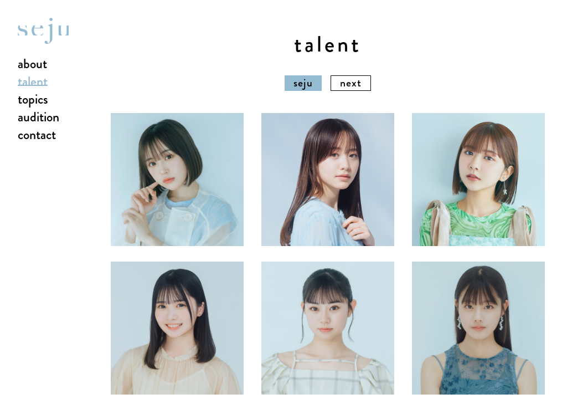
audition (38, 117)
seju (303, 83)
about (32, 64)
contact (37, 135)
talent (33, 82)
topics (33, 100)
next (351, 83)
